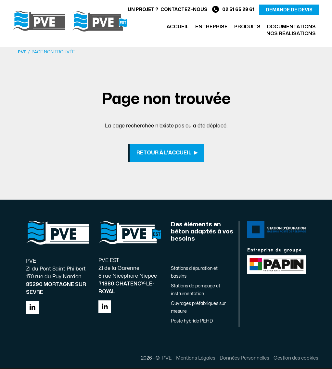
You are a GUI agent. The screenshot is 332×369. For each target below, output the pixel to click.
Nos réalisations (291, 33)
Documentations (291, 26)
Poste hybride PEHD (192, 322)
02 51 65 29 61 (233, 10)
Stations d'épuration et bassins (194, 273)
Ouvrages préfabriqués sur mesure (198, 308)
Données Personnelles (243, 359)
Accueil (178, 26)
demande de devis (289, 10)
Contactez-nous (183, 9)
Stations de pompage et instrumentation (195, 291)
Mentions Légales (194, 359)
